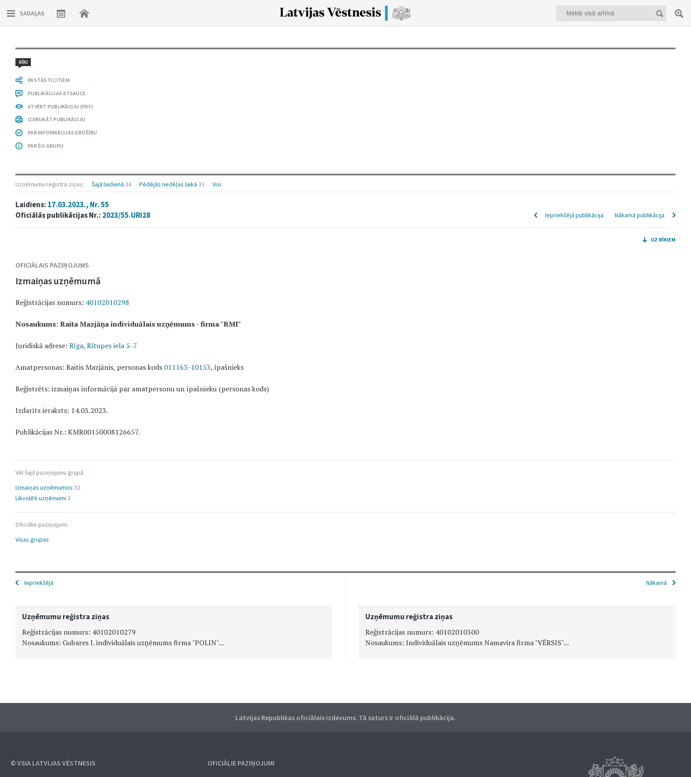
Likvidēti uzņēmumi (40, 498)
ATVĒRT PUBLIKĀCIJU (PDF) (60, 106)
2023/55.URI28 (126, 215)
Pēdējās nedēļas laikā (168, 184)
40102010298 (107, 302)
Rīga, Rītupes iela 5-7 (103, 345)
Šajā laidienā (108, 184)
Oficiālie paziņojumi (241, 762)
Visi (216, 184)
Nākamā (656, 583)
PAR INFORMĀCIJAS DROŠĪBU (62, 132)
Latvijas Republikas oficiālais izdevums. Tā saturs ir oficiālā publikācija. (345, 717)
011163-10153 (187, 367)
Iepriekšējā (38, 583)
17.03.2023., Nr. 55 (78, 204)
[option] (173, 632)
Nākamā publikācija (640, 215)
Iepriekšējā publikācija (574, 215)
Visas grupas (32, 539)
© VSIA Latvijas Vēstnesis (53, 762)
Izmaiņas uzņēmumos (44, 487)
